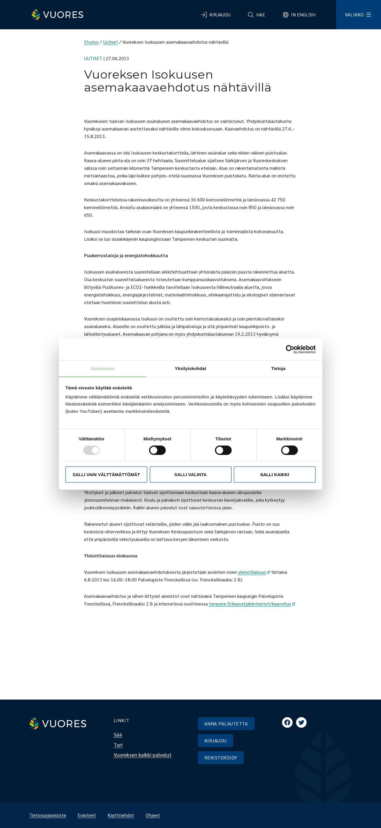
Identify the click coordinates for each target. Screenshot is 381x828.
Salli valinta (190, 474)
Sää (118, 734)
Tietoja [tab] (278, 368)
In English (303, 14)
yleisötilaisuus (254, 572)
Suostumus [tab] (102, 368)
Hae (260, 14)
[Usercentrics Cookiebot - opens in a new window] (290, 349)
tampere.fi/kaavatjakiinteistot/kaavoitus (252, 603)
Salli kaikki (274, 474)
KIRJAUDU (215, 740)
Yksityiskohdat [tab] (190, 368)
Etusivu (91, 42)
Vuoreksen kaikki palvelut (143, 754)
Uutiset (110, 42)
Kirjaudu (219, 14)
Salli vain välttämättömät (106, 474)
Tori (118, 744)
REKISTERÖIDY (220, 757)
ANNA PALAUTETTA (226, 723)
